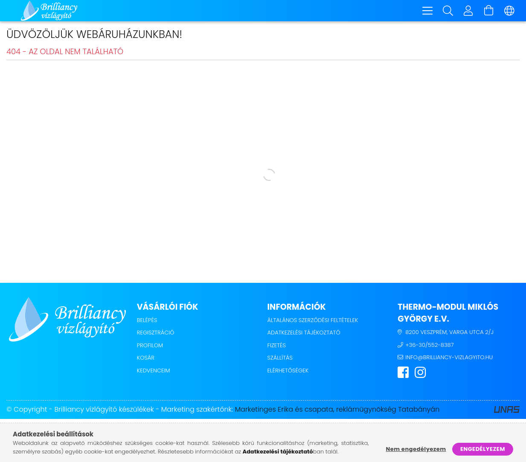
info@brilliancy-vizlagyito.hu (449, 358)
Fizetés (276, 347)
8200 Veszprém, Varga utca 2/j (449, 333)
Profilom (150, 347)
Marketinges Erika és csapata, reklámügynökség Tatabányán (337, 411)
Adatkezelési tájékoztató (303, 334)
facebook (403, 373)
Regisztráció (155, 334)
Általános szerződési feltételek (312, 321)
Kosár (145, 359)
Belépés (147, 321)
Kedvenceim (153, 372)
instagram (420, 373)
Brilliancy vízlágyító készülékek (104, 411)
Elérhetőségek (288, 372)
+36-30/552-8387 (429, 346)
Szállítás (280, 359)
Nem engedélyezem (416, 449)
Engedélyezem (482, 449)
